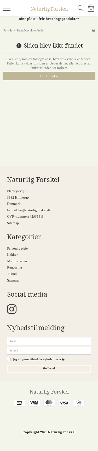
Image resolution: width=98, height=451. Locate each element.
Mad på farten (17, 261)
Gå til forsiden (49, 76)
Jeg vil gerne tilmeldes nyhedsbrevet (39, 359)
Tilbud (12, 274)
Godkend (49, 368)
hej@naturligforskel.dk (34, 210)
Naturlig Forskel (49, 9)
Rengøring (14, 267)
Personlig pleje (17, 248)
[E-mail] (49, 350)
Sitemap (13, 223)
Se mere (13, 280)
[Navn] (49, 340)
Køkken (12, 254)
